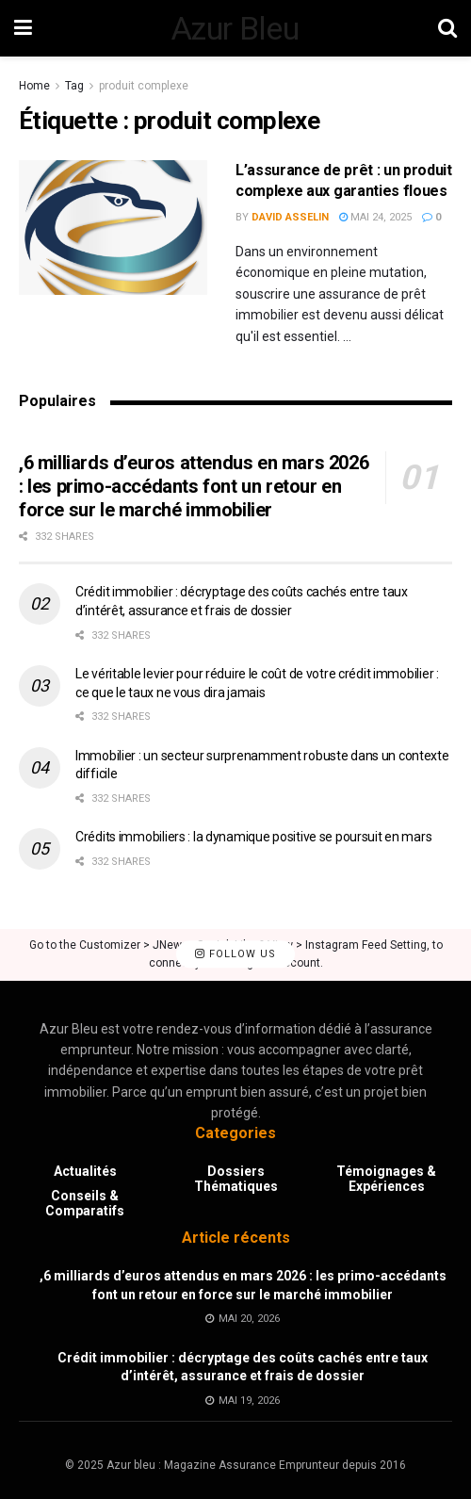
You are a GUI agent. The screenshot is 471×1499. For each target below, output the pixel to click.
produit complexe (143, 85)
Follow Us (235, 955)
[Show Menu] (23, 28)
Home (34, 85)
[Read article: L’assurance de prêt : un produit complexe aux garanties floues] (113, 227)
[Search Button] (447, 28)
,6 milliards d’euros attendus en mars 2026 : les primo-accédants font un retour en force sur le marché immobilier (193, 486)
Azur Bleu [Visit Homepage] (235, 28)
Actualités (85, 1171)
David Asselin (290, 217)
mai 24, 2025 (375, 217)
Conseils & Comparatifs (84, 1203)
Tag (74, 85)
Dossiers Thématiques (236, 1179)
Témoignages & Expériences (386, 1179)
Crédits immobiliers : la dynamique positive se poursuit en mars (253, 836)
